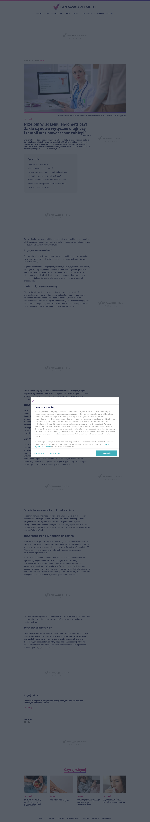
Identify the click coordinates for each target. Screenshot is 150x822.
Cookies (48, 447)
